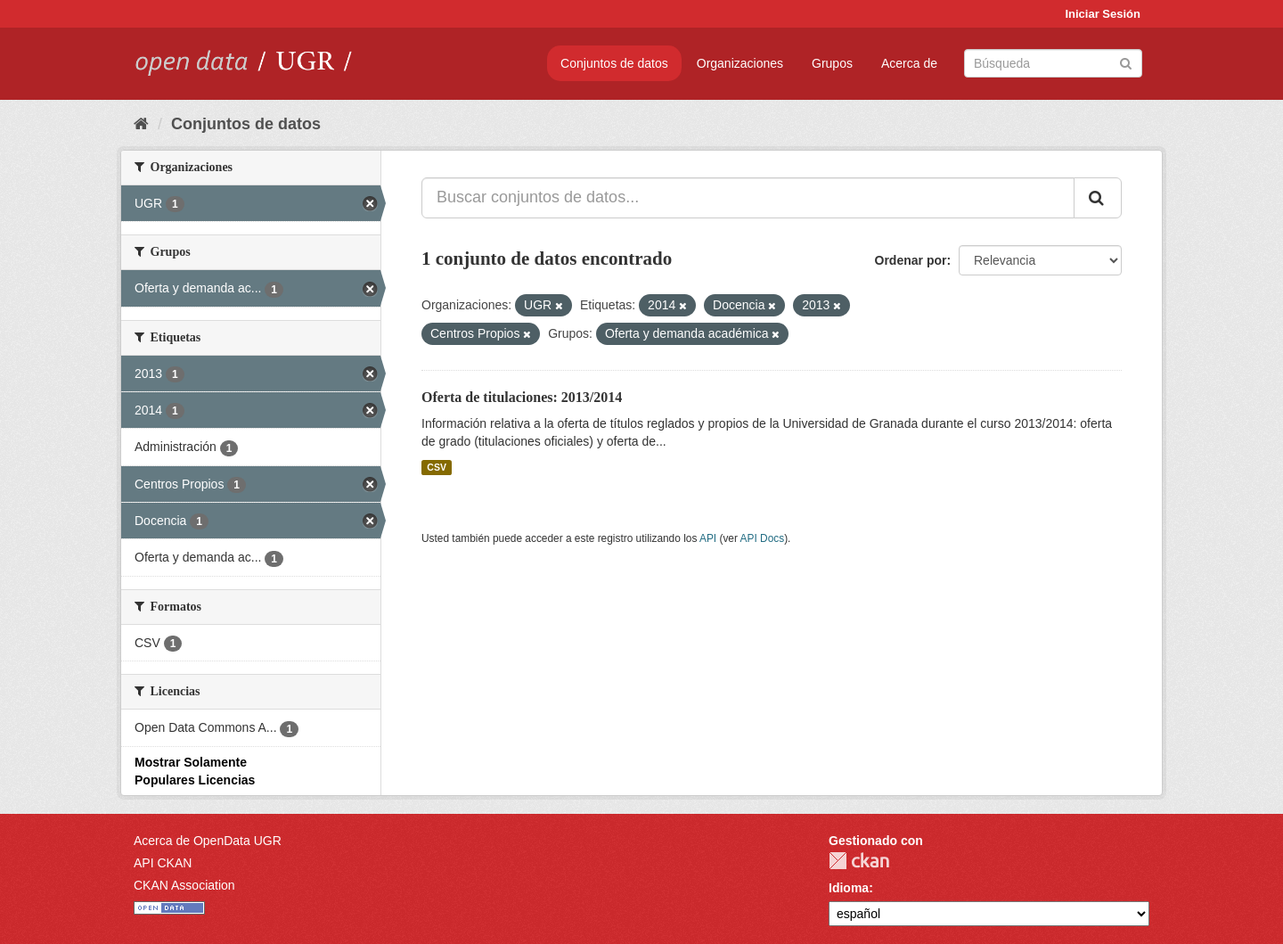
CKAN (859, 860)
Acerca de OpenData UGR (208, 840)
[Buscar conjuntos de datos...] (748, 197)
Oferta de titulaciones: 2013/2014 (521, 397)
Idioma (849, 888)
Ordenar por (911, 260)
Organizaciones (740, 63)
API (707, 538)
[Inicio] (141, 124)
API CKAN (163, 863)
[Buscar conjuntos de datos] (1053, 63)
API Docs (762, 538)
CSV (436, 467)
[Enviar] (1125, 62)
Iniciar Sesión (1102, 14)
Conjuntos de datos (614, 63)
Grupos (832, 63)
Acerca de (909, 63)
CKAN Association (184, 885)
